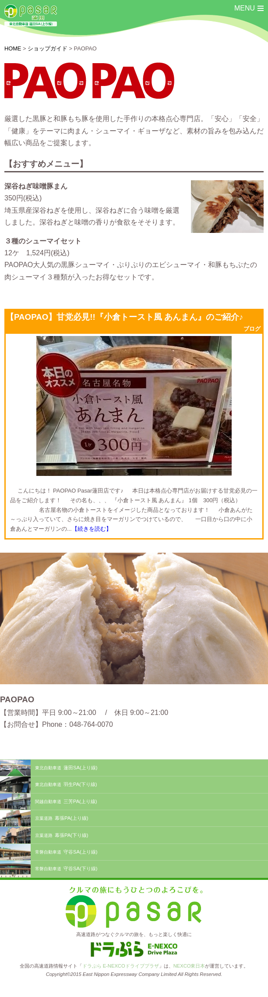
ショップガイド (47, 48)
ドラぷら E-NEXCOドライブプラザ (120, 965)
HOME (12, 48)
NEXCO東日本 (189, 965)
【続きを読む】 (92, 528)
